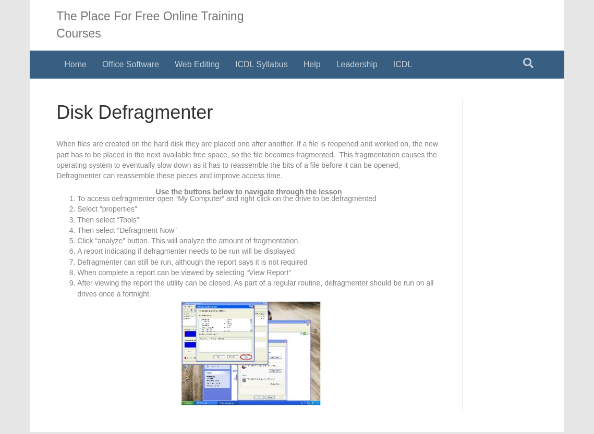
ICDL (402, 64)
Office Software (130, 64)
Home (75, 64)
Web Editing (197, 64)
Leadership (357, 64)
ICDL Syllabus (261, 64)
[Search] (528, 63)
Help (312, 64)
